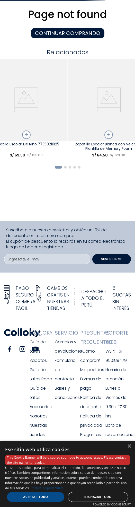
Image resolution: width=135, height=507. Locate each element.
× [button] (129, 446)
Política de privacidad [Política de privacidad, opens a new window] (47, 488)
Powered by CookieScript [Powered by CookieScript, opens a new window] (112, 504)
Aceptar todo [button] (35, 497)
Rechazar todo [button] (98, 497)
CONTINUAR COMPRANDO (67, 33)
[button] (58, 167)
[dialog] (67, 474)
